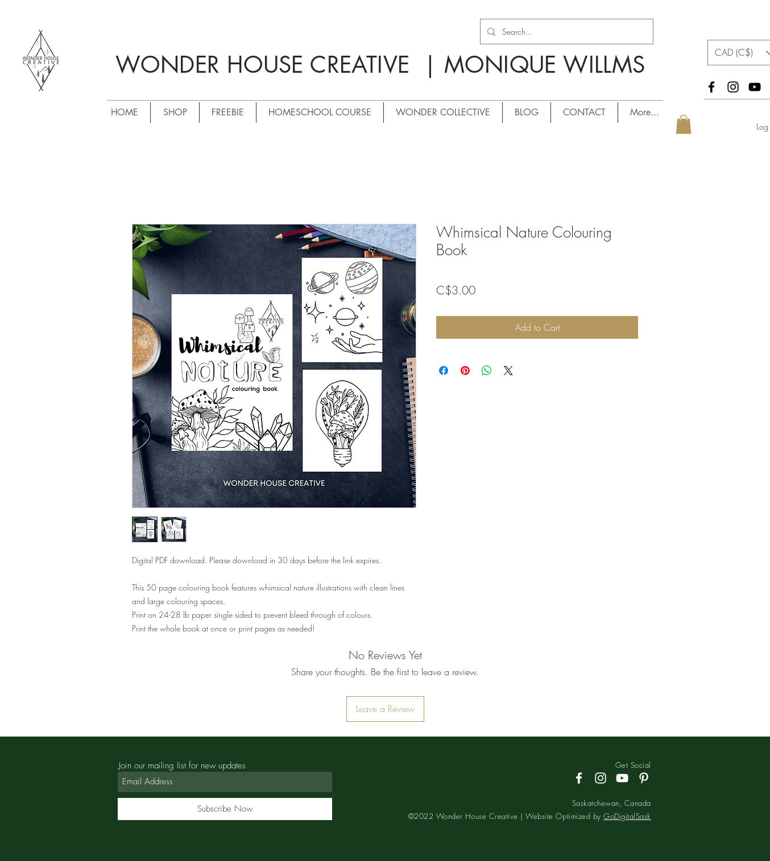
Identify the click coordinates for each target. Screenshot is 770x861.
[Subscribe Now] (225, 809)
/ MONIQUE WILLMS (324, 85)
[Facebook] (711, 87)
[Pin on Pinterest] (465, 370)
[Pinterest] (643, 778)
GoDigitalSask (627, 816)
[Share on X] (508, 370)
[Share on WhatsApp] (487, 370)
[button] (684, 124)
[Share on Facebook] (443, 370)
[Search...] (565, 31)
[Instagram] (733, 87)
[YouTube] (754, 87)
